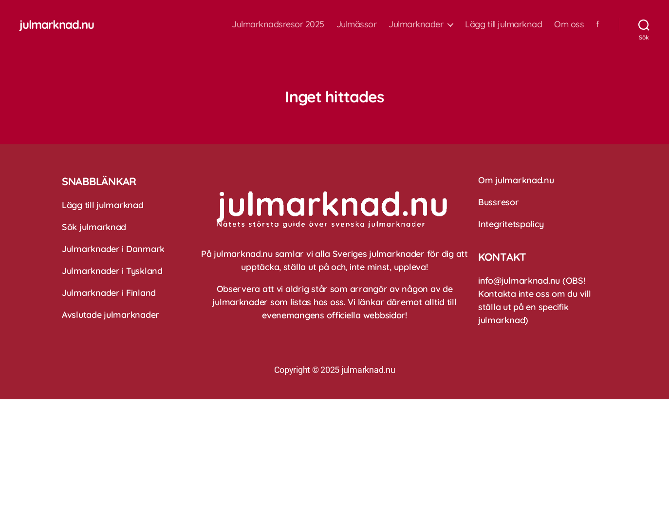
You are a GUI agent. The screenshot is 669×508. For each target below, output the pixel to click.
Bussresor (498, 202)
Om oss (569, 24)
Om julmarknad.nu (516, 180)
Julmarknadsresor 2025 (278, 24)
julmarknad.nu (56, 24)
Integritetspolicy (510, 224)
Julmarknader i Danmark (113, 248)
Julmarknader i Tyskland (112, 270)
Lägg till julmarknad (503, 24)
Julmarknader (416, 24)
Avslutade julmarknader (110, 314)
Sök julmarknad (94, 227)
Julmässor (356, 24)
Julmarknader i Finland (109, 292)
